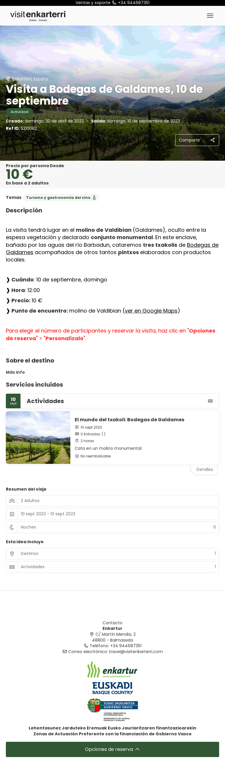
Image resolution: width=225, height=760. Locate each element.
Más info (15, 372)
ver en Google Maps (151, 310)
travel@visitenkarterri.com (136, 652)
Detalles (205, 469)
